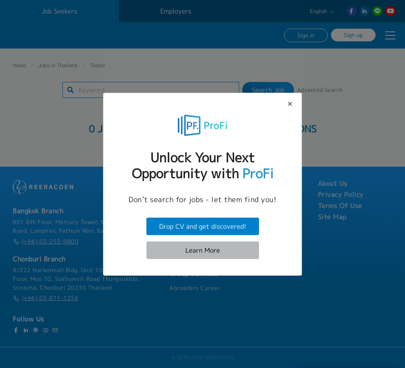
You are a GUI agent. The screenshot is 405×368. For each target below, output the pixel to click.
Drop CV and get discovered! (202, 226)
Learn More (202, 250)
